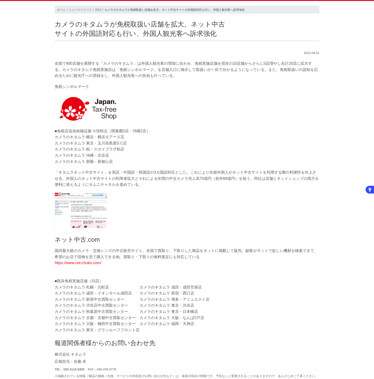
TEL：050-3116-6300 (69, 369)
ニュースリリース (80, 9)
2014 (98, 9)
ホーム (61, 9)
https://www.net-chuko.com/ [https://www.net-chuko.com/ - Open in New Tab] (78, 263)
